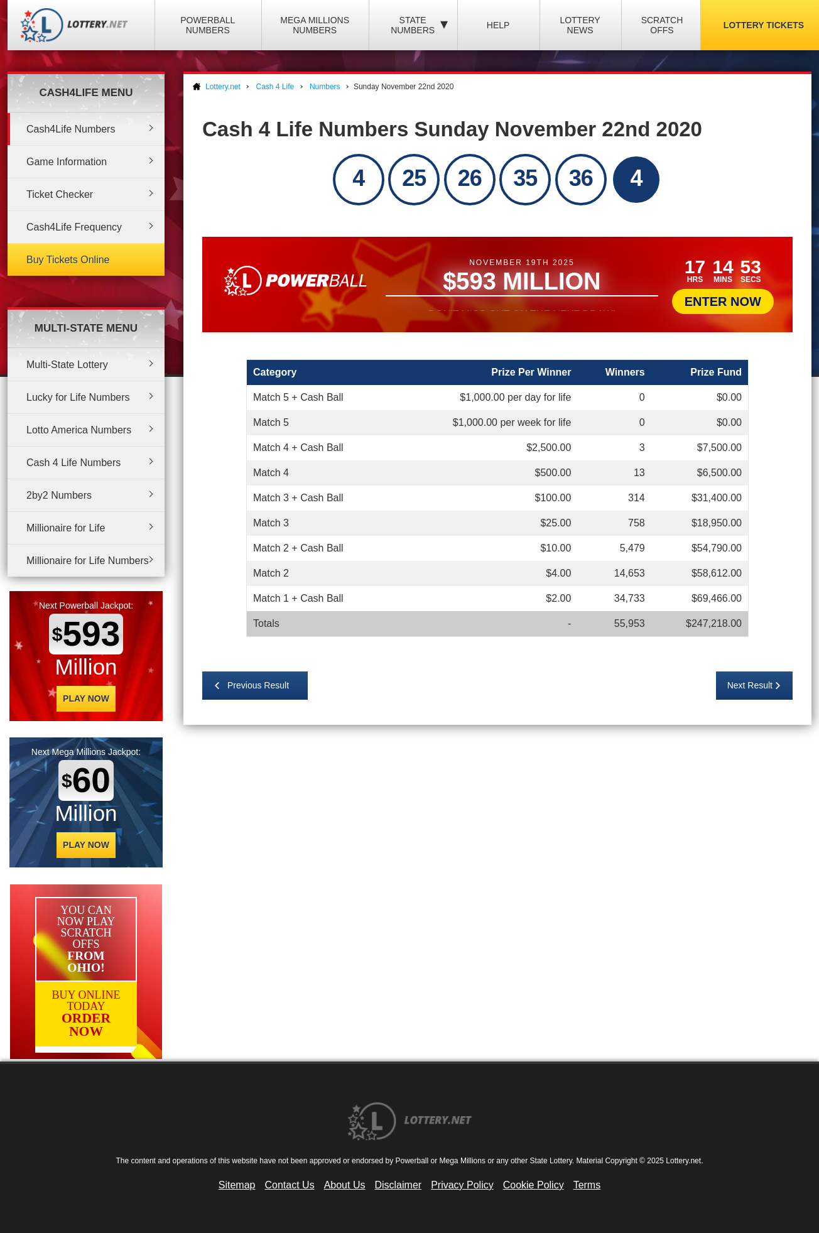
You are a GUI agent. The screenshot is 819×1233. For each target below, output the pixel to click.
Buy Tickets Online (68, 259)
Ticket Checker (59, 194)
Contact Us (290, 1185)
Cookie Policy (533, 1185)
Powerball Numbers (207, 25)
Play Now (86, 698)
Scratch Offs (662, 25)
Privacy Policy (462, 1185)
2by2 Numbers (59, 495)
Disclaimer (397, 1185)
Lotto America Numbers (78, 430)
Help (498, 25)
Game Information (66, 161)
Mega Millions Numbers (314, 25)
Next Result (750, 685)
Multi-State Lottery (67, 364)
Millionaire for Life (65, 528)
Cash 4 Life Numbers (73, 462)
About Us (345, 1185)
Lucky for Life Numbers (78, 397)
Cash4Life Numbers (70, 129)
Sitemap (237, 1185)
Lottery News (580, 25)
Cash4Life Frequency (74, 227)
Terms (587, 1185)
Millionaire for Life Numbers (87, 560)
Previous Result (258, 685)
